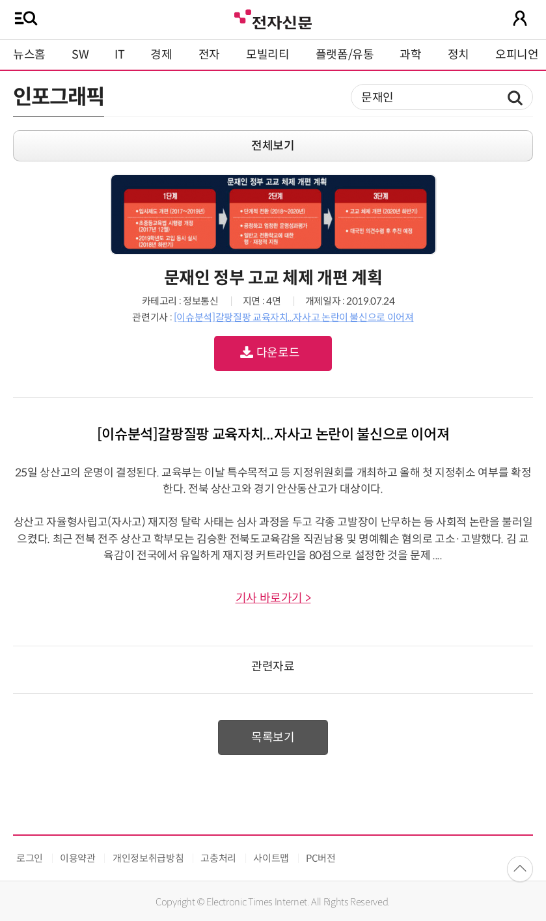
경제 (161, 55)
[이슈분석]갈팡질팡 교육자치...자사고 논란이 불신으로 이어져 (294, 317)
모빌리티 (268, 55)
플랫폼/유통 (345, 55)
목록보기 (273, 737)
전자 (209, 55)
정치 (458, 55)
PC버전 (321, 858)
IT (119, 55)
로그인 (29, 858)
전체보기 (273, 146)
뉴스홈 (29, 55)
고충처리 (218, 858)
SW (80, 55)
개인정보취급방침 (148, 858)
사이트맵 (271, 858)
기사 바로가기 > (273, 598)
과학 (410, 55)
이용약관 (78, 858)
